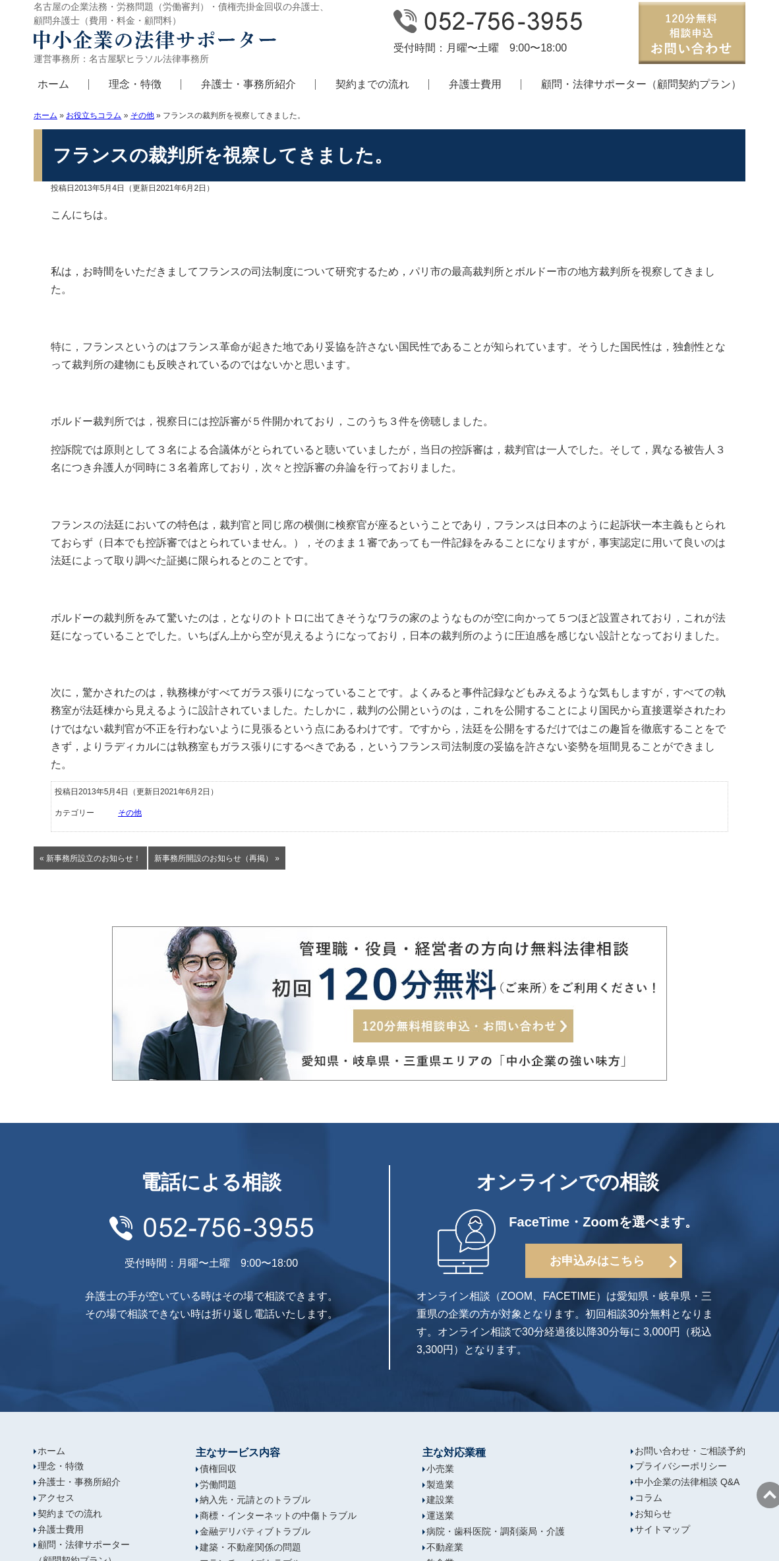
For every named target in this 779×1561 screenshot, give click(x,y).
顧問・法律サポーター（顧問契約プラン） (641, 84)
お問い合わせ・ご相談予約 (690, 1451)
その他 (142, 115)
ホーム (53, 84)
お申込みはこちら (597, 1260)
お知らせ (653, 1513)
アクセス (56, 1497)
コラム (648, 1497)
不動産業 (444, 1547)
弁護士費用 (475, 84)
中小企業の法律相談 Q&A (687, 1482)
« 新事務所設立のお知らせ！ (90, 858)
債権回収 (218, 1468)
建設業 (440, 1499)
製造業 (440, 1484)
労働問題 (218, 1484)
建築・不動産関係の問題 (250, 1547)
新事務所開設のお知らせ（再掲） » (216, 858)
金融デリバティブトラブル (255, 1531)
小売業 (440, 1468)
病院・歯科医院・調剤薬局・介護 (495, 1531)
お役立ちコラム (93, 115)
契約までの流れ (372, 84)
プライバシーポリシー (681, 1466)
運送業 (440, 1515)
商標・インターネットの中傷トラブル (278, 1515)
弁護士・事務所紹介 (248, 84)
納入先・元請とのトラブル (255, 1499)
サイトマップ (662, 1529)
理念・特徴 (135, 84)
